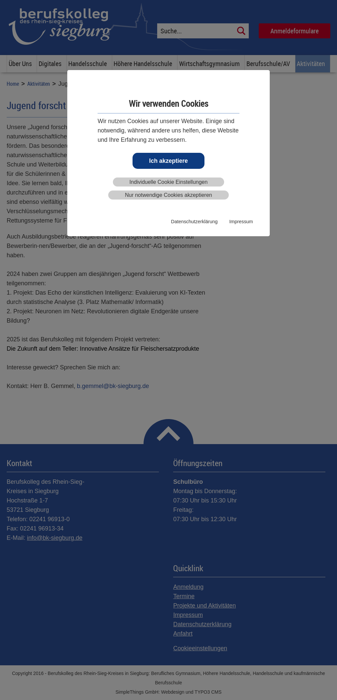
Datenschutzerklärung (194, 221)
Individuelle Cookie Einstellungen (169, 182)
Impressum (241, 221)
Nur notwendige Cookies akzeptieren (168, 195)
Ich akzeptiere (168, 160)
